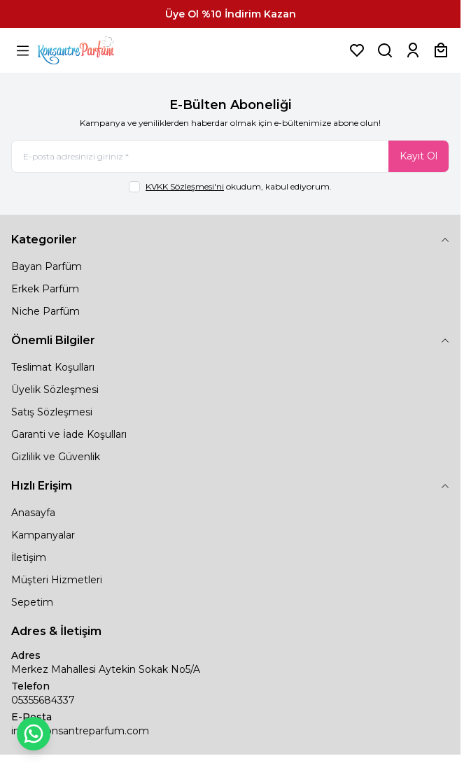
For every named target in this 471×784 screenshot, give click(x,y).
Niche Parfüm (45, 311)
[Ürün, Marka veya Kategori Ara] (385, 50)
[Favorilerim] (357, 50)
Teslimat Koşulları (52, 367)
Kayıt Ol (418, 156)
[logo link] (93, 50)
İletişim (28, 557)
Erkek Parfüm (45, 289)
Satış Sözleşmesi (51, 412)
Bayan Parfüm (46, 266)
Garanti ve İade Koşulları (69, 434)
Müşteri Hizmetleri (56, 579)
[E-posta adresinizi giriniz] (230, 156)
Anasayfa (33, 512)
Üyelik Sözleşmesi (55, 389)
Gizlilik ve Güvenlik (55, 456)
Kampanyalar (43, 535)
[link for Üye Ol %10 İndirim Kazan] (230, 14)
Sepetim (32, 602)
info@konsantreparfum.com (80, 731)
